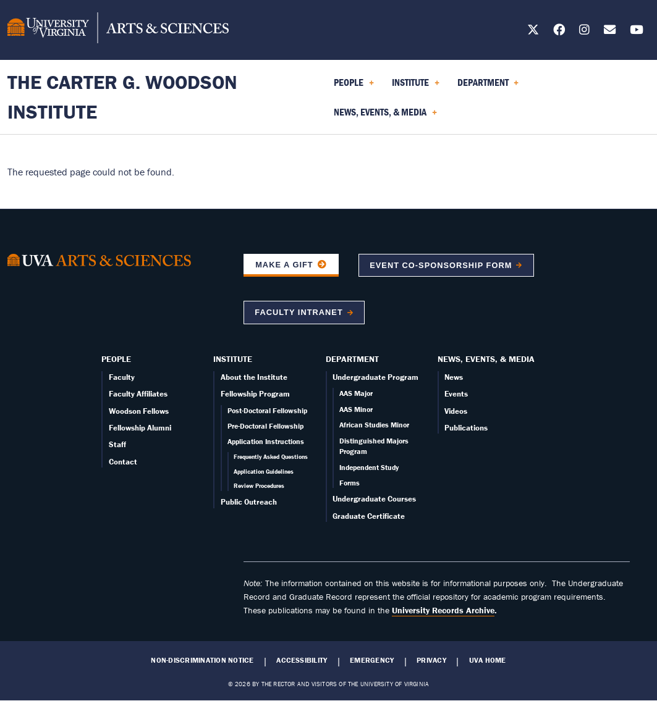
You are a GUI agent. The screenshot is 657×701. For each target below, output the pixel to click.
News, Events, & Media (486, 358)
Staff (117, 444)
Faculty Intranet (298, 312)
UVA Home (487, 660)
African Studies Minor (374, 424)
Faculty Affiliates (138, 393)
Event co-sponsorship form (441, 265)
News (453, 377)
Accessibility (301, 660)
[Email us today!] (610, 32)
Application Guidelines (264, 472)
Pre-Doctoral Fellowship (265, 425)
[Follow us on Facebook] (559, 32)
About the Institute (254, 377)
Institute (232, 358)
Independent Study (369, 467)
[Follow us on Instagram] (584, 32)
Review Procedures (259, 486)
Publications (466, 427)
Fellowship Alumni (140, 427)
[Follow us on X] (533, 32)
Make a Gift (284, 264)
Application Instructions (265, 441)
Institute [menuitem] (415, 86)
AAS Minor (356, 409)
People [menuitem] (354, 86)
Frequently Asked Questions (271, 457)
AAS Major (356, 393)
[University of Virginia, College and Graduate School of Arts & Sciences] (118, 29)
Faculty (122, 377)
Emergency (372, 660)
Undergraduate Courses (374, 498)
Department (352, 358)
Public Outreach (249, 502)
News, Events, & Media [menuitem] (385, 116)
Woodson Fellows (139, 411)
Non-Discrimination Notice (202, 660)
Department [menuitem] (488, 86)
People (116, 358)
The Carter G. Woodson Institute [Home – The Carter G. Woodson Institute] (122, 97)
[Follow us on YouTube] (636, 32)
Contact (123, 461)
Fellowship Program (255, 393)
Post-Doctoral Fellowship (267, 410)
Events (456, 393)
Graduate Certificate (369, 516)
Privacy (431, 660)
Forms (349, 482)
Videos (455, 411)
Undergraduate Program (375, 377)
